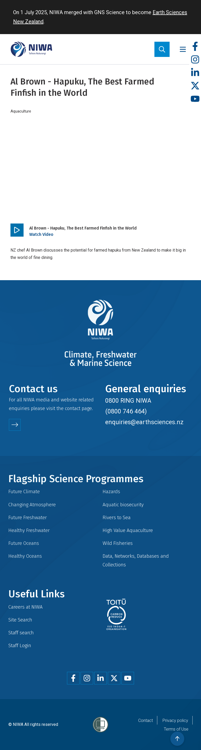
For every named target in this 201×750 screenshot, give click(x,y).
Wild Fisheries (118, 543)
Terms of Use (176, 729)
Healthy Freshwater (29, 530)
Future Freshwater (27, 517)
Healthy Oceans (25, 556)
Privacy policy (175, 720)
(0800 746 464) (126, 411)
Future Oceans (23, 543)
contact (72, 408)
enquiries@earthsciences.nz (144, 422)
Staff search (21, 633)
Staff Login (19, 645)
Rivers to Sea (117, 517)
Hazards (111, 491)
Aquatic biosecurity (123, 505)
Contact (145, 720)
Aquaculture (20, 111)
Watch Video (41, 234)
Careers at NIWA (25, 607)
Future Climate (24, 491)
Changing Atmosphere (32, 505)
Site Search (20, 620)
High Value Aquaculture (128, 530)
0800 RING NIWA (128, 400)
